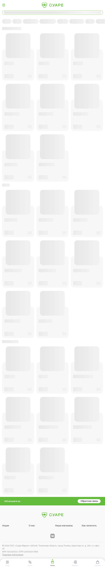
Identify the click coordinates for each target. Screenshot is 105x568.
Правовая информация (12, 555)
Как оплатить (89, 525)
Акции (5, 525)
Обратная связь (89, 501)
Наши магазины (64, 525)
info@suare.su (12, 501)
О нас (32, 525)
